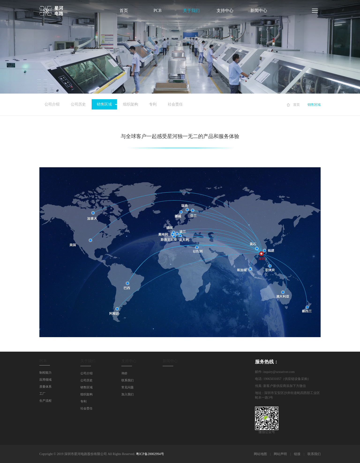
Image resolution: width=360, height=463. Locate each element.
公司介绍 (52, 104)
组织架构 (130, 104)
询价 (124, 373)
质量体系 (45, 386)
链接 (297, 454)
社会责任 (175, 104)
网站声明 (280, 454)
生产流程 (45, 400)
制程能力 (45, 372)
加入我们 (127, 394)
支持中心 (225, 10)
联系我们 (127, 380)
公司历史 (78, 104)
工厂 (42, 393)
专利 (153, 104)
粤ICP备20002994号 (150, 454)
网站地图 (260, 454)
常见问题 (127, 387)
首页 (124, 10)
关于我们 (191, 10)
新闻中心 (258, 10)
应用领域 (45, 379)
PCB (157, 10)
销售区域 (107, 104)
